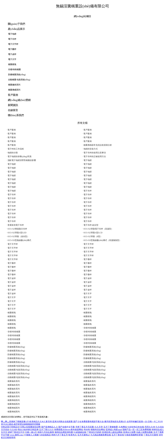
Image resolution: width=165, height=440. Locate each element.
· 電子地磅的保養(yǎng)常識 (19, 156)
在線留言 (13, 110)
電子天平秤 (13, 44)
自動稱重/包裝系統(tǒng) (19, 80)
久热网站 (123, 427)
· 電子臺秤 (87, 259)
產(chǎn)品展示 (16, 29)
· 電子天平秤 (12, 244)
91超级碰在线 (80, 432)
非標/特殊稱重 (14, 69)
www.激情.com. (16, 435)
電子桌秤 (12, 54)
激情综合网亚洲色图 (64, 432)
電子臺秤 (12, 49)
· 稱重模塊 (11, 313)
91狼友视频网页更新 (134, 435)
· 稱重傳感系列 (89, 396)
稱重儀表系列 (14, 85)
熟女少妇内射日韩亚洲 (28, 429)
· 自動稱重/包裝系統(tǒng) (94, 362)
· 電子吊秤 (87, 191)
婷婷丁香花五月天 (16, 432)
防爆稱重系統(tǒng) (17, 75)
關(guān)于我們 (16, 23)
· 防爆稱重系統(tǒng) (16, 347)
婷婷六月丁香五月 (59, 435)
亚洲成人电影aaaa (113, 429)
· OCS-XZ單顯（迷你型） (18, 236)
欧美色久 (72, 435)
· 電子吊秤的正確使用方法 (94, 156)
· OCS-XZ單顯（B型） (92, 236)
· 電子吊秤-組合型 (90, 225)
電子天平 (12, 59)
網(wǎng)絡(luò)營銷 (19, 100)
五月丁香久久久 (46, 429)
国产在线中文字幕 (66, 427)
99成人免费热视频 (144, 432)
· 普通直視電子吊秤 (15, 225)
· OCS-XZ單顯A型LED (16, 233)
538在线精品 (44, 435)
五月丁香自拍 (118, 435)
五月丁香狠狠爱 (111, 427)
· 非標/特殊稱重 (89, 328)
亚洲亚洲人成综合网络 (112, 432)
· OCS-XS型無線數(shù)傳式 (19, 240)
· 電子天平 (87, 293)
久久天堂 (99, 427)
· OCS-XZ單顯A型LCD (92, 233)
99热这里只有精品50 (10, 427)
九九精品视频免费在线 (100, 435)
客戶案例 (13, 95)
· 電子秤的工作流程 (15, 149)
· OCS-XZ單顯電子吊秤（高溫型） (97, 229)
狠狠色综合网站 (98, 429)
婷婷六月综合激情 (46, 432)
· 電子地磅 (87, 160)
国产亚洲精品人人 (49, 427)
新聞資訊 (13, 105)
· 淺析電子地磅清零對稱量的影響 (21, 160)
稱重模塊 (12, 64)
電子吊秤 (12, 39)
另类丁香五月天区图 (84, 427)
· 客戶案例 (11, 130)
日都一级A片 (31, 432)
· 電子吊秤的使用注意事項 (94, 153)
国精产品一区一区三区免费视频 (136, 429)
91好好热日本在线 (136, 427)
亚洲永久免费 (129, 432)
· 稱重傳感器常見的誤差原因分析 (97, 145)
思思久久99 (150, 427)
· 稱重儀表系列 (13, 381)
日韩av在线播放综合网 (30, 427)
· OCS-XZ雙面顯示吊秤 (17, 229)
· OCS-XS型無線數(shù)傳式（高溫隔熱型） (101, 240)
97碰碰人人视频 (31, 435)
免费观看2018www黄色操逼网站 (68, 429)
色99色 (87, 429)
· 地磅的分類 (12, 153)
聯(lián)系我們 (16, 115)
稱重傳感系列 (14, 90)
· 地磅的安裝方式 (90, 149)
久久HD (13, 429)
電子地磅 (12, 34)
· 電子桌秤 (11, 278)
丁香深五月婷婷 (94, 432)
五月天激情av (83, 435)
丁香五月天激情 (151, 435)
